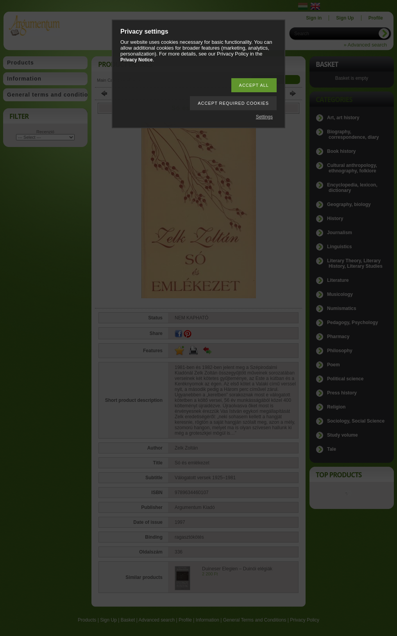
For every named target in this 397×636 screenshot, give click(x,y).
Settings (264, 117)
